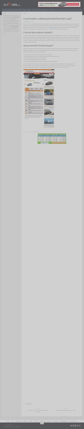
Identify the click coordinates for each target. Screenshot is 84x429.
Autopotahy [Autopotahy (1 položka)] (11, 17)
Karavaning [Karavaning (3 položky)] (16, 23)
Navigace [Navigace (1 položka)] (11, 25)
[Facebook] (75, 425)
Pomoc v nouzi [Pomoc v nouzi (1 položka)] (5, 28)
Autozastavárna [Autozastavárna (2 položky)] (9, 20)
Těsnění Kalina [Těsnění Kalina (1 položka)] (14, 31)
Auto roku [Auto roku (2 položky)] (5, 19)
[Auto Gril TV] (79, 425)
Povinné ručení (55, 421)
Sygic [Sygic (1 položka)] (8, 31)
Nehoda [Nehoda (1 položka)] (13, 25)
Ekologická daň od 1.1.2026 (45, 421)
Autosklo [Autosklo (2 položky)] (5, 20)
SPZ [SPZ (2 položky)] (7, 31)
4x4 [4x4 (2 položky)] (4, 15)
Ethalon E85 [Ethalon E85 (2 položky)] (6, 23)
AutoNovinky (9, 10)
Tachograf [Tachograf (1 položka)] (11, 31)
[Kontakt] (77, 425)
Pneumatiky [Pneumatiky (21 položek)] (14, 26)
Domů (4, 10)
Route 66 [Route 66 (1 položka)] (18, 29)
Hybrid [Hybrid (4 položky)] (9, 23)
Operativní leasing (29, 403)
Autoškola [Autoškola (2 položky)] (14, 20)
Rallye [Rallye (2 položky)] (7, 29)
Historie (19, 10)
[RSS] (71, 425)
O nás (12, 421)
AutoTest (36, 421)
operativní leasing (54, 27)
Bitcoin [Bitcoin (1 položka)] (19, 20)
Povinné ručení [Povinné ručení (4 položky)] (10, 28)
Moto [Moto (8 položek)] (5, 25)
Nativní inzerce (27, 21)
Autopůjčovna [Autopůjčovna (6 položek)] (16, 17)
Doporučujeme (18, 421)
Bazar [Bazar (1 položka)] (17, 20)
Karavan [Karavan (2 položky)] (12, 23)
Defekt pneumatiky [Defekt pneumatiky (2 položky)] (7, 22)
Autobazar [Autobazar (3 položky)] (11, 15)
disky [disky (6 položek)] (11, 22)
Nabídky (28, 10)
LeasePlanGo (42, 67)
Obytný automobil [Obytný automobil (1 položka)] (16, 25)
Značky (15, 10)
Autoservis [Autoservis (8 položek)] (14, 19)
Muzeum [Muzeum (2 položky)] (8, 25)
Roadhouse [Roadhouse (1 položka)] (15, 29)
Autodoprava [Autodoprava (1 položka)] (7, 17)
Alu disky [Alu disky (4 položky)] (7, 16)
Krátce (24, 10)
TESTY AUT (51, 10)
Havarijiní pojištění (63, 421)
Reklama (25, 421)
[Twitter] (73, 425)
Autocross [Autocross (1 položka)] (5, 17)
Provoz (38, 10)
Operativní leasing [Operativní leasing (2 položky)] (7, 26)
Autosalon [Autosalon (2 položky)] (9, 19)
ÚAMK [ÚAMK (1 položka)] (4, 32)
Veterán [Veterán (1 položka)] (17, 31)
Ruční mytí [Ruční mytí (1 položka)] (5, 31)
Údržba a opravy (44, 10)
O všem (33, 10)
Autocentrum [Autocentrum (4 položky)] (16, 16)
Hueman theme (18, 426)
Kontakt (30, 421)
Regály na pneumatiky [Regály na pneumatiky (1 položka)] (11, 29)
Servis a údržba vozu (73, 421)
